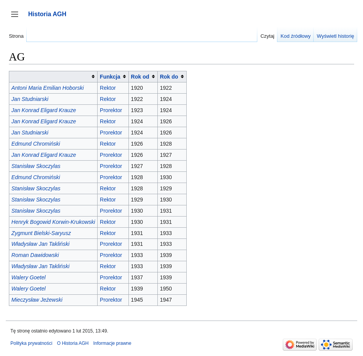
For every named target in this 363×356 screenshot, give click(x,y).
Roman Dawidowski (35, 255)
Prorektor (111, 110)
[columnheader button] (53, 76)
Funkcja (110, 77)
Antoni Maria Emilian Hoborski (48, 88)
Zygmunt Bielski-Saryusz (41, 233)
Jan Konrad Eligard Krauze (44, 110)
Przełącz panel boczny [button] (17, 18)
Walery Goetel (29, 277)
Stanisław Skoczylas (36, 166)
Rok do (169, 77)
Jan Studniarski (30, 99)
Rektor (108, 88)
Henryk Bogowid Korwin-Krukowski (53, 222)
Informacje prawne (112, 343)
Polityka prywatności (31, 343)
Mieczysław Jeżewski (37, 300)
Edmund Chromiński (36, 144)
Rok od (140, 77)
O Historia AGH (73, 343)
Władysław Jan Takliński (40, 244)
